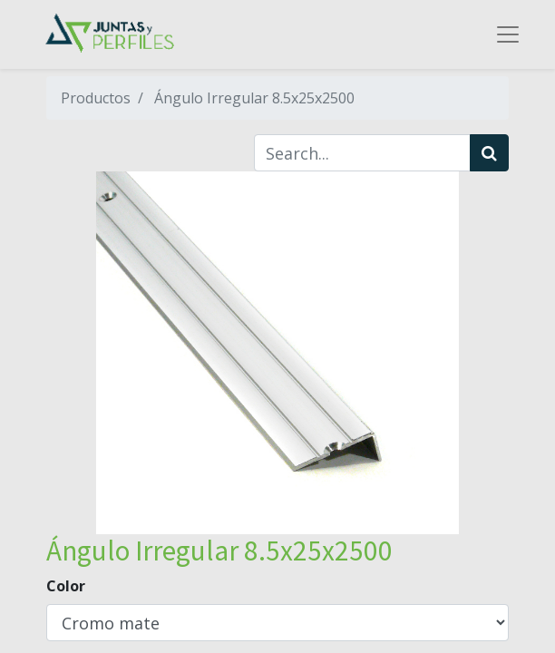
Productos (96, 98)
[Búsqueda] (489, 152)
